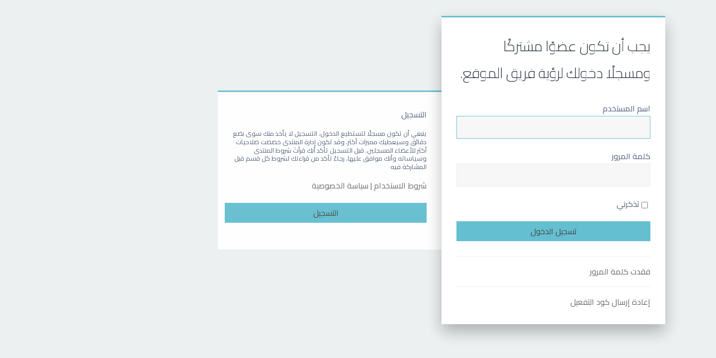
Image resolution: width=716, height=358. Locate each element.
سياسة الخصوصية (256, 185)
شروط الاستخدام (316, 185)
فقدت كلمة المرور (536, 271)
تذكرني (548, 203)
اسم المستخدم (543, 108)
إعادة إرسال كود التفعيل (527, 301)
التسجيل (242, 212)
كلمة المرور (547, 156)
